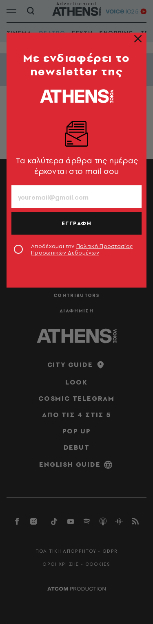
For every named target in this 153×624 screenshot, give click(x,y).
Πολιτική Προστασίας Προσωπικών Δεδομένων (82, 249)
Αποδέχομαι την (82, 249)
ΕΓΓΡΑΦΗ (77, 223)
